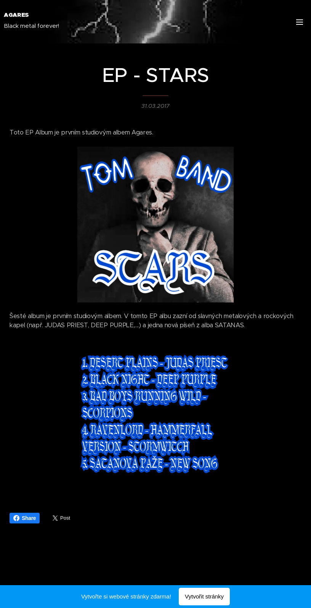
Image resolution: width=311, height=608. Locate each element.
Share (24, 518)
